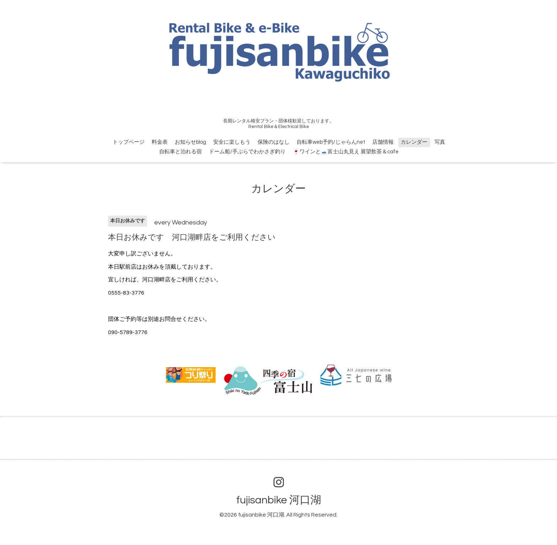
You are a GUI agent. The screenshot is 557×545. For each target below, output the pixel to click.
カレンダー (414, 142)
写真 (439, 142)
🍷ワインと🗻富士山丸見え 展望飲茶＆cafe (346, 151)
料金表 (160, 142)
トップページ (129, 142)
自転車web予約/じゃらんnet (331, 142)
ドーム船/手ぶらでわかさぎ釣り (247, 151)
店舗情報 (383, 142)
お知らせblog (190, 142)
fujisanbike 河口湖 (278, 500)
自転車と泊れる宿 (180, 151)
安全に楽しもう (231, 142)
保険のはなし (274, 142)
